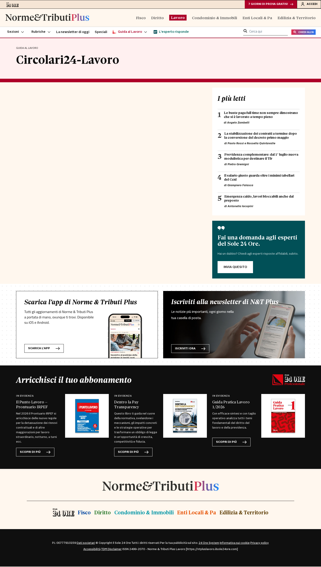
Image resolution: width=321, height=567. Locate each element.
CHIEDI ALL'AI (303, 33)
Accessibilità (92, 549)
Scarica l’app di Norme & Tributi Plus (80, 302)
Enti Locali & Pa (257, 18)
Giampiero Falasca (240, 186)
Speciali (101, 33)
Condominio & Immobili (214, 18)
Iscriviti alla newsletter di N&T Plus (224, 302)
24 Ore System (209, 543)
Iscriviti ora (190, 349)
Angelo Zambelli (238, 123)
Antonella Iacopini (240, 206)
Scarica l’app (44, 348)
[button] (15, 32)
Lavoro (178, 18)
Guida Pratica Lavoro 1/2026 (231, 405)
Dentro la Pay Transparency (126, 405)
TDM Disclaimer (111, 549)
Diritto (157, 18)
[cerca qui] (267, 32)
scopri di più (35, 452)
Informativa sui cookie (235, 543)
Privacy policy (259, 543)
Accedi (308, 4)
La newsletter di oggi (72, 33)
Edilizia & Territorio (297, 18)
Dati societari (86, 543)
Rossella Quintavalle (261, 144)
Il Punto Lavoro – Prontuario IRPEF (32, 405)
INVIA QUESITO (235, 267)
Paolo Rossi (236, 144)
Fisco (141, 18)
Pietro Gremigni (238, 165)
